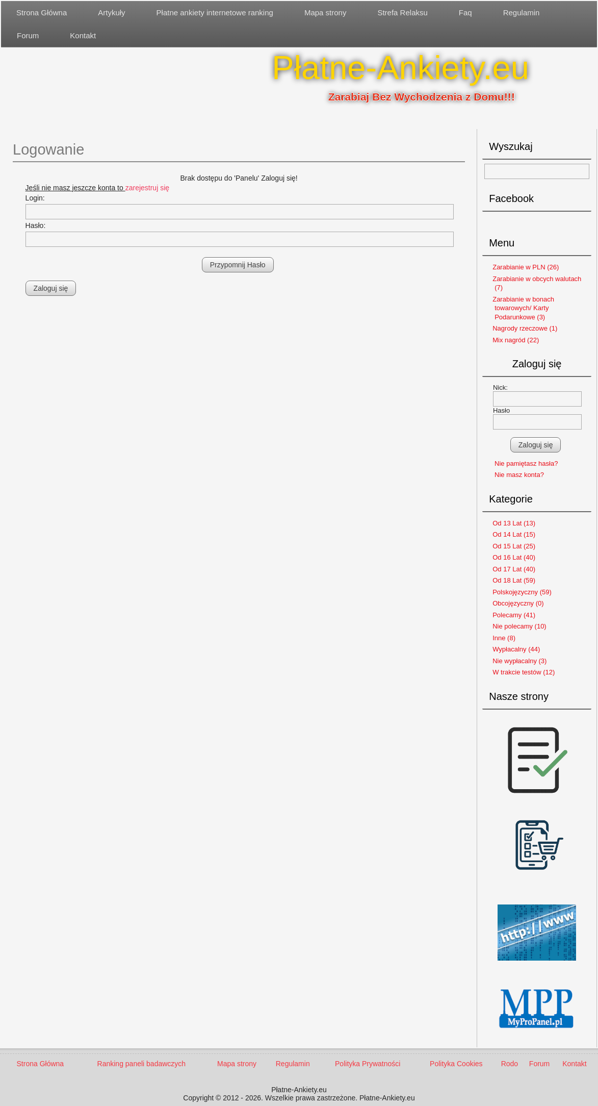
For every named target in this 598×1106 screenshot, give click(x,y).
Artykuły (111, 12)
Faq (465, 12)
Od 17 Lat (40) (513, 569)
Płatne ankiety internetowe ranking (215, 12)
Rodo (509, 1064)
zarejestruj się (147, 188)
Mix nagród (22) (515, 340)
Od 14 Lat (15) (513, 534)
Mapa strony (325, 12)
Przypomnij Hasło (238, 265)
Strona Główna (41, 12)
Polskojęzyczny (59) (522, 592)
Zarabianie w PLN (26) (525, 267)
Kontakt (83, 35)
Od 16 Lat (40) (513, 557)
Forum (28, 35)
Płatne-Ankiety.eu (400, 67)
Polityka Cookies (456, 1064)
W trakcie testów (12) (523, 672)
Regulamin (521, 12)
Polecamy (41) (513, 615)
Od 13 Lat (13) (513, 523)
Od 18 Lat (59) (513, 580)
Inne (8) (503, 638)
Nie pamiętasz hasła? (526, 463)
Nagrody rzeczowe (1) (524, 328)
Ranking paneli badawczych (141, 1064)
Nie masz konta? (519, 475)
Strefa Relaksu (402, 12)
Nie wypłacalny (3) (519, 661)
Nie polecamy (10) (519, 626)
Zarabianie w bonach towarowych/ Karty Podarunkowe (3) (523, 308)
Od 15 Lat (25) (513, 546)
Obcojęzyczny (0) (517, 603)
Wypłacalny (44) (516, 649)
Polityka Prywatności (367, 1064)
